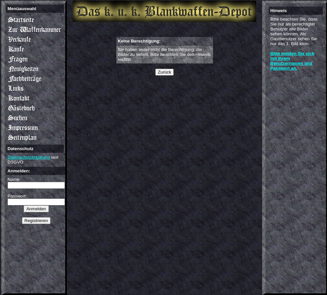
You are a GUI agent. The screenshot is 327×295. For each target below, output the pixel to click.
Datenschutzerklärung (29, 157)
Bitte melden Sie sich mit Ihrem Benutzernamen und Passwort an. (292, 61)
